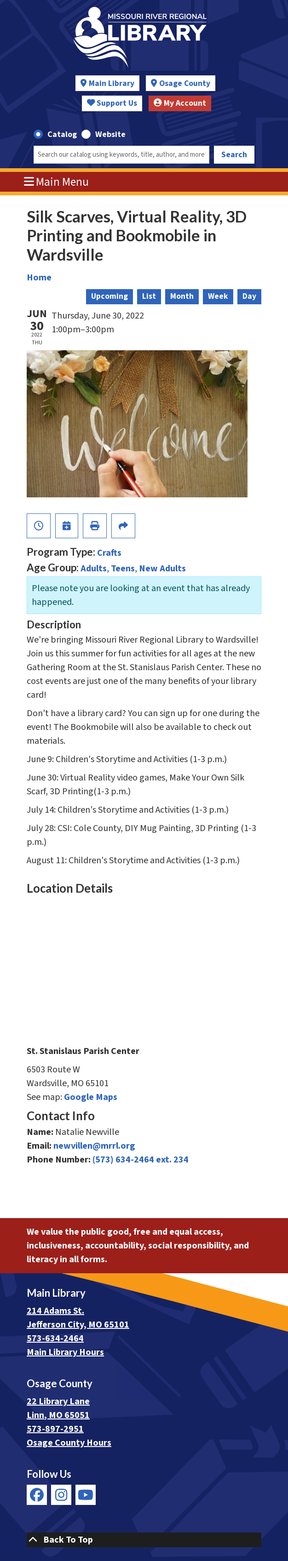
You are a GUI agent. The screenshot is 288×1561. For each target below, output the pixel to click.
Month (182, 296)
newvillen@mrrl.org (94, 1145)
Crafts (109, 553)
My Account (180, 103)
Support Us (112, 103)
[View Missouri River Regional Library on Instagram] (61, 1495)
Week (218, 296)
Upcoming (109, 296)
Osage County (184, 83)
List (149, 296)
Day (249, 296)
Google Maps (90, 1097)
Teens (123, 568)
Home (39, 277)
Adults (94, 568)
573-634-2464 (55, 1338)
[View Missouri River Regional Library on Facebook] (37, 1495)
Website (110, 134)
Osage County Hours (69, 1442)
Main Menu (56, 182)
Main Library (111, 83)
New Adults (162, 568)
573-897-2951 (55, 1429)
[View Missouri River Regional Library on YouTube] (85, 1495)
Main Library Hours (65, 1352)
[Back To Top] (144, 1540)
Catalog (62, 134)
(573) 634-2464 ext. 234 (140, 1159)
